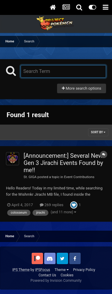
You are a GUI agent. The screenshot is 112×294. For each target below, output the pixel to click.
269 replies (52, 205)
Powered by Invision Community (56, 280)
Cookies (67, 275)
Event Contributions (79, 177)
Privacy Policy (84, 270)
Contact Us (47, 275)
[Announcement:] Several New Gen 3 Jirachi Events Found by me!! (63, 163)
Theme (62, 270)
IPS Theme (21, 270)
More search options (81, 88)
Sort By (98, 132)
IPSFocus (42, 270)
